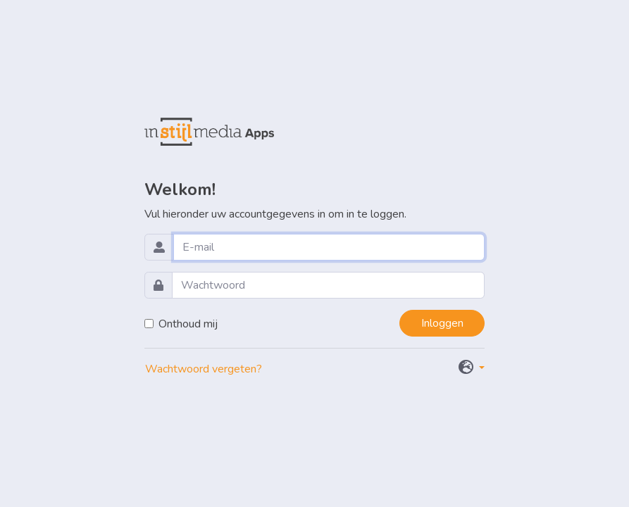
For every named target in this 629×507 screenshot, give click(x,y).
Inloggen (442, 323)
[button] (472, 368)
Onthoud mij (188, 324)
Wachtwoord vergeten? (203, 369)
